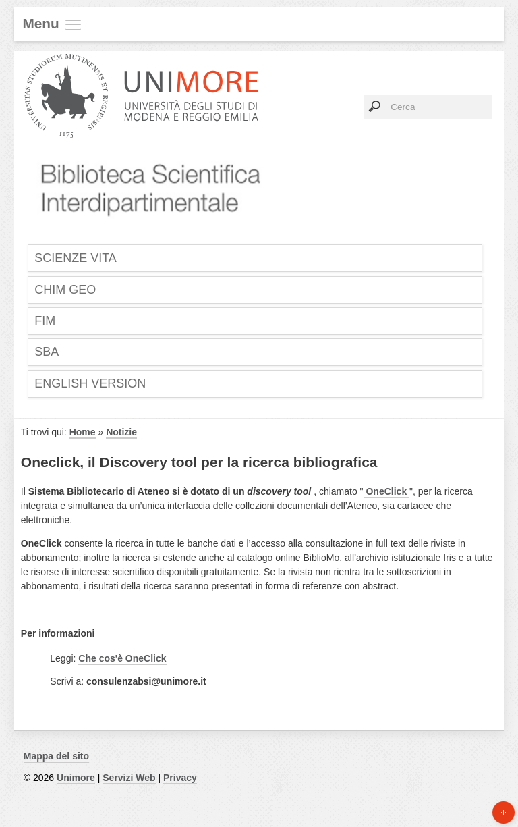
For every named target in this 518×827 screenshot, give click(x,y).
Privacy (180, 777)
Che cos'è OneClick (122, 658)
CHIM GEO (65, 289)
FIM (44, 320)
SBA (46, 351)
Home (82, 432)
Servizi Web (129, 777)
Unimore (76, 777)
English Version (90, 383)
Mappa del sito (56, 756)
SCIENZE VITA (75, 258)
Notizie (121, 432)
